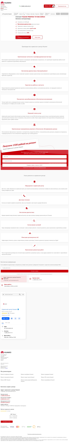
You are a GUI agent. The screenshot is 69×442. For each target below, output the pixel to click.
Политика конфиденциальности (34, 434)
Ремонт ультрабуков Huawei (48, 380)
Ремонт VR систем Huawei (47, 377)
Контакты (53, 14)
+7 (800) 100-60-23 (25, 6)
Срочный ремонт (16, 14)
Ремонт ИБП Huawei (5, 380)
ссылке (6, 368)
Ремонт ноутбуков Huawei (27, 374)
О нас (24, 14)
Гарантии (37, 14)
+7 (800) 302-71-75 (37, 279)
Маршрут (5, 318)
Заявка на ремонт (47, 14)
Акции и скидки (42, 14)
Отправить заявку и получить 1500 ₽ (34, 165)
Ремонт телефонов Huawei (7, 374)
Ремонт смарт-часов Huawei (27, 377)
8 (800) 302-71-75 (5, 399)
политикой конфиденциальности (40, 167)
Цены (21, 14)
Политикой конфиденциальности (46, 274)
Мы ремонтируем (7, 14)
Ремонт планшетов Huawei (7, 377)
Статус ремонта (64, 13)
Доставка (32, 14)
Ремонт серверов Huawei (47, 374)
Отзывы (28, 14)
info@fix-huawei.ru (5, 402)
